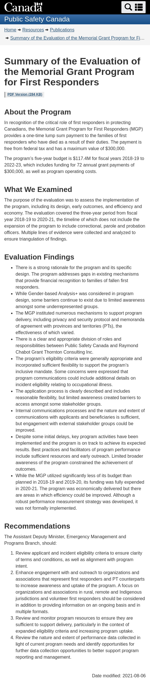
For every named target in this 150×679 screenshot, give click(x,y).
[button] (133, 7)
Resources (33, 29)
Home (10, 29)
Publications (62, 29)
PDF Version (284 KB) (24, 94)
